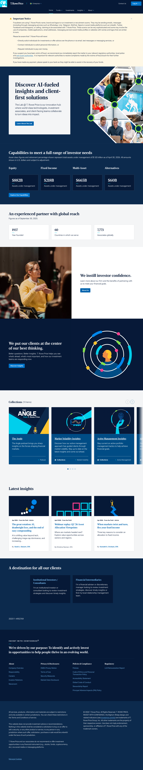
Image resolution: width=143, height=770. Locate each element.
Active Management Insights (111, 438)
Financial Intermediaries (88, 579)
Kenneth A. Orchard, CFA (109, 547)
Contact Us (122, 3)
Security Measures (48, 676)
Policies (76, 668)
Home (51, 10)
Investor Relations (16, 680)
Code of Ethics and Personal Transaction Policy (83, 673)
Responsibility (14, 672)
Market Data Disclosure (50, 680)
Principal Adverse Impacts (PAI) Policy (87, 690)
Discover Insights (16, 366)
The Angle (17, 438)
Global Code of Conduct (82, 682)
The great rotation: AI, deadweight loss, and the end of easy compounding (28, 527)
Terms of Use (46, 672)
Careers (12, 676)
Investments (70, 10)
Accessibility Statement (82, 678)
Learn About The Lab (24, 123)
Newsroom (13, 684)
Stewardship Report (80, 686)
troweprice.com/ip (107, 718)
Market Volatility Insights (68, 438)
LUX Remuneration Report (115, 668)
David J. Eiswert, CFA (22, 547)
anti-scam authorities (24, 55)
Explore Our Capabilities (19, 195)
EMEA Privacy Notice (49, 668)
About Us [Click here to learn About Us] (85, 290)
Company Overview (16, 668)
